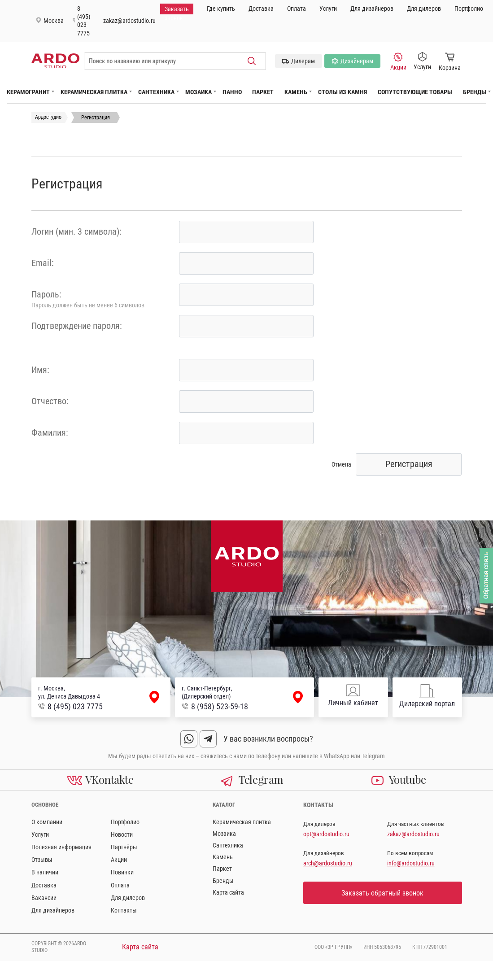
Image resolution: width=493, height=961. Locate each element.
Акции (398, 61)
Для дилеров (424, 8)
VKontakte (100, 779)
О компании (46, 822)
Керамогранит (28, 92)
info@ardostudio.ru (411, 863)
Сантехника (156, 92)
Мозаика (198, 92)
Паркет (263, 92)
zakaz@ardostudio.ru (129, 20)
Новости (122, 834)
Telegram (252, 779)
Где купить (221, 8)
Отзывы (41, 859)
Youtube (398, 779)
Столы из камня (342, 92)
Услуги (328, 8)
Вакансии (44, 897)
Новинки (122, 872)
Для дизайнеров (371, 8)
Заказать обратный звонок (382, 893)
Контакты (124, 910)
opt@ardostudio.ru (326, 834)
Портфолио (468, 8)
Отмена (341, 464)
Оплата (296, 8)
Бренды (474, 92)
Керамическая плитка (94, 92)
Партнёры (124, 847)
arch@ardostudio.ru (327, 863)
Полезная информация (61, 847)
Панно (232, 92)
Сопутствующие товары (415, 92)
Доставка (261, 8)
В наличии (44, 872)
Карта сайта (228, 892)
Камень (295, 92)
